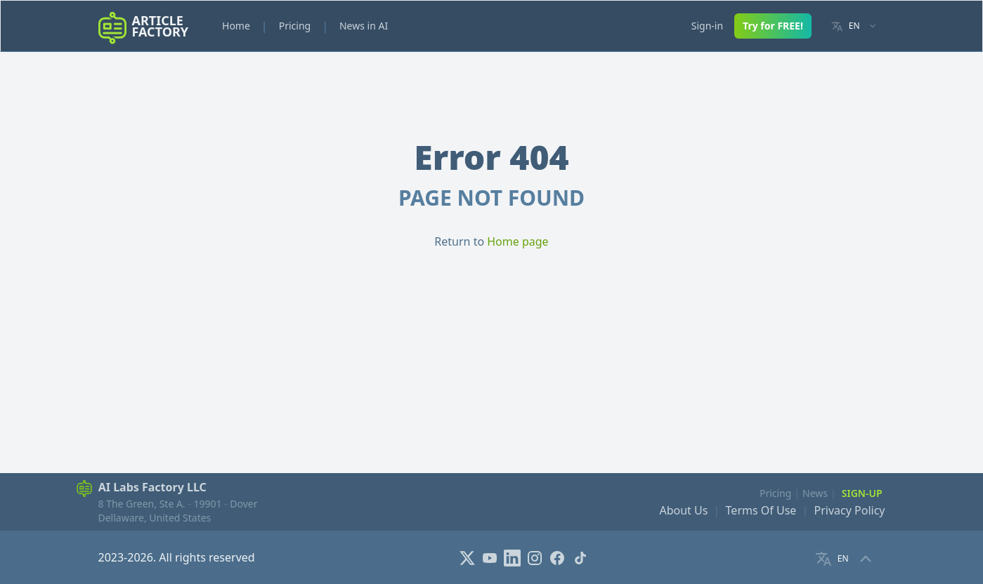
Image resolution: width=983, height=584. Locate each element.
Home (236, 25)
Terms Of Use (761, 510)
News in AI (363, 25)
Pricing (295, 25)
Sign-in (707, 25)
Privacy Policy (849, 510)
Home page (517, 241)
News (815, 493)
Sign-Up (862, 493)
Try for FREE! (773, 25)
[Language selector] (854, 26)
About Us (683, 510)
